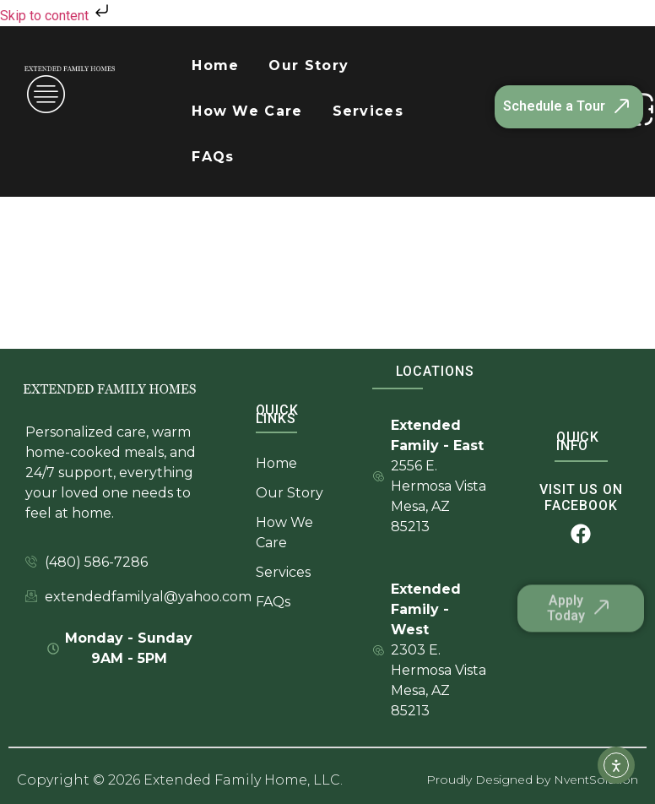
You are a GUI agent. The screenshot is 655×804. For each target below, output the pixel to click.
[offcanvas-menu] (46, 96)
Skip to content (56, 16)
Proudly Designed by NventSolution (532, 779)
